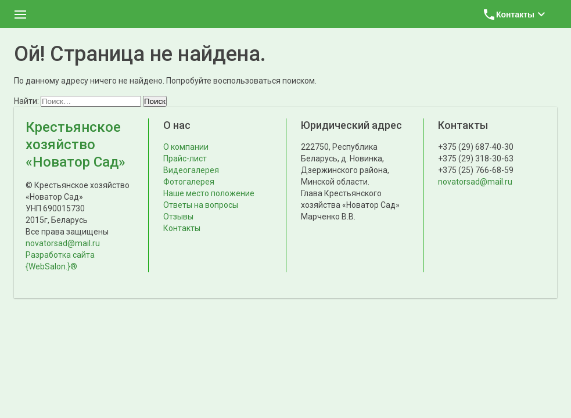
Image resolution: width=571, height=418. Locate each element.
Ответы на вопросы (200, 205)
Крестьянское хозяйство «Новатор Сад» (75, 144)
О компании (186, 147)
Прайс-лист (185, 158)
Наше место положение (208, 193)
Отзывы (178, 216)
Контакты (181, 228)
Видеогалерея (191, 170)
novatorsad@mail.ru (63, 243)
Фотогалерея (188, 181)
